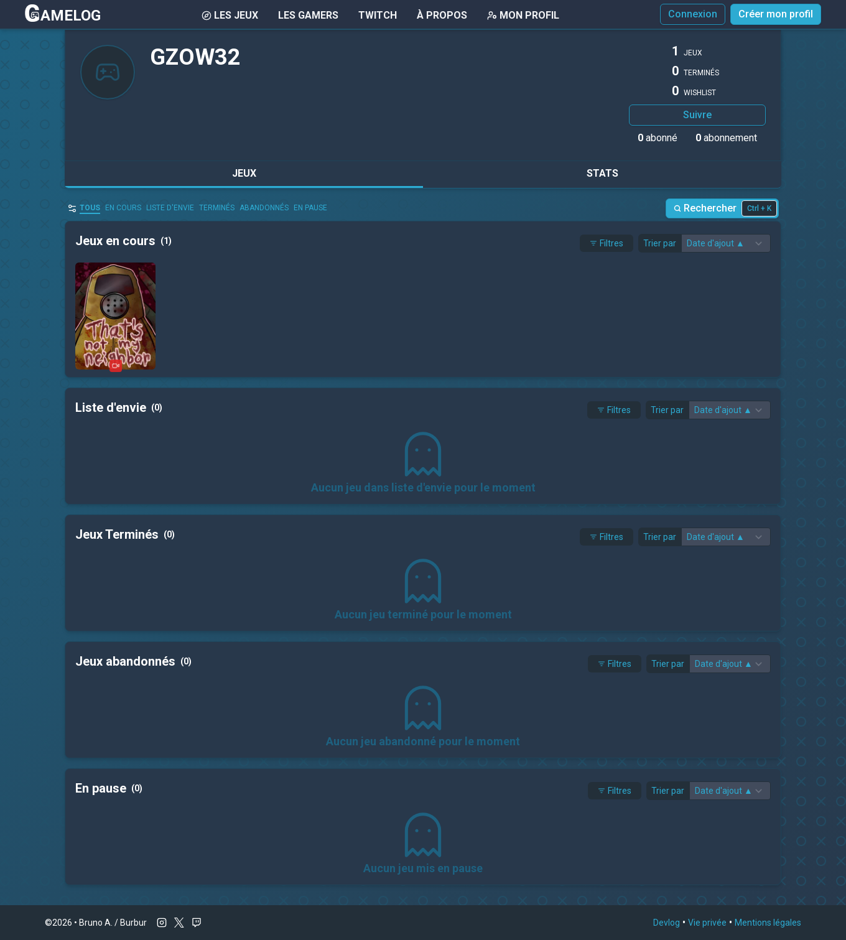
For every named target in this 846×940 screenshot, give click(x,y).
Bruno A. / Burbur (113, 923)
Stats (602, 173)
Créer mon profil (775, 14)
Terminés (217, 207)
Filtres (606, 243)
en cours (123, 207)
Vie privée (707, 923)
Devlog (666, 923)
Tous (90, 207)
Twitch (377, 15)
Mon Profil (523, 15)
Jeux (244, 173)
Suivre (697, 115)
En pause (310, 207)
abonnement (726, 138)
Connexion (692, 14)
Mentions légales (768, 923)
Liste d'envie (170, 207)
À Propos (442, 15)
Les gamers (308, 15)
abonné (657, 138)
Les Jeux (230, 15)
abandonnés (264, 207)
